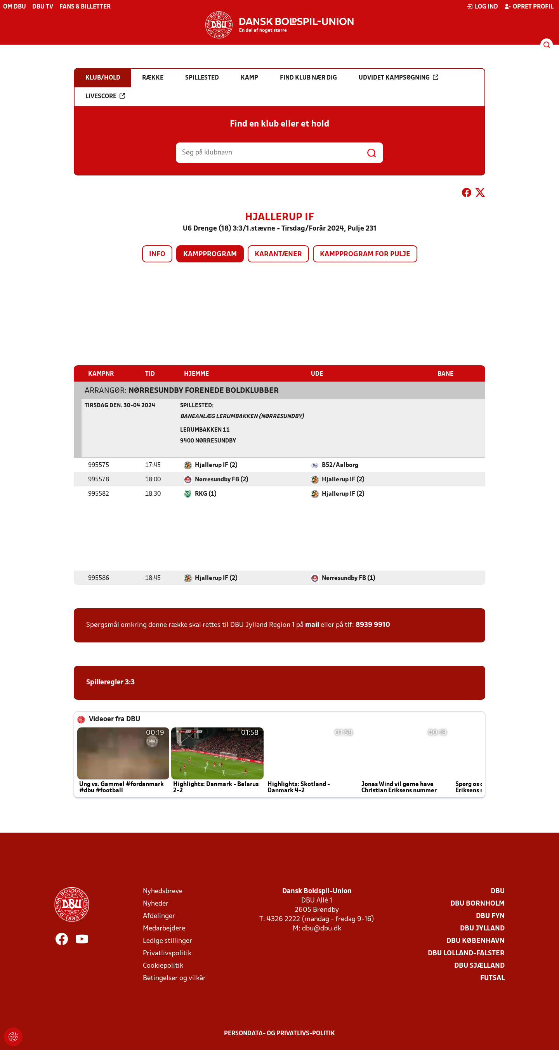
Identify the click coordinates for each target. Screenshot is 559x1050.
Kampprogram (210, 254)
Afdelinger (159, 916)
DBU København (475, 940)
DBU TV (42, 7)
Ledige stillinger (167, 940)
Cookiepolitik (163, 965)
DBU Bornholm (477, 903)
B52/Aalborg (340, 465)
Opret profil (529, 6)
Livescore (105, 96)
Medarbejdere (164, 928)
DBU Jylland (482, 928)
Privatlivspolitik (167, 953)
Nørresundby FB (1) (348, 578)
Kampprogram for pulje (365, 254)
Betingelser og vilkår (174, 978)
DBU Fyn (490, 916)
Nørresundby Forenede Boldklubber (203, 390)
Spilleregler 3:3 (110, 682)
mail (312, 624)
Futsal (492, 978)
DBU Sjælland (479, 965)
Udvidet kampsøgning (398, 78)
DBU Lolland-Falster (466, 953)
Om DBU (14, 7)
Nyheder (155, 903)
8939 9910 (373, 624)
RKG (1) (206, 493)
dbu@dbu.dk (321, 928)
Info (157, 254)
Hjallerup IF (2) (216, 465)
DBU (498, 891)
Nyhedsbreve (162, 891)
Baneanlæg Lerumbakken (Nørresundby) (242, 416)
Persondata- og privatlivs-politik (279, 1033)
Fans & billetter (85, 7)
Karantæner (278, 254)
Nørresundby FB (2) (221, 479)
